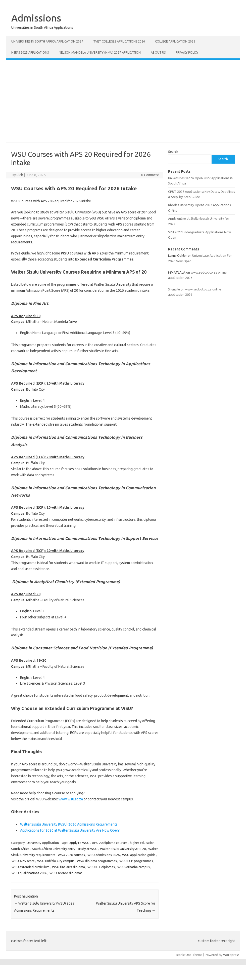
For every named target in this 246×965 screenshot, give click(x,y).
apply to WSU (79, 842)
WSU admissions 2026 (103, 855)
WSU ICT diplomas (101, 867)
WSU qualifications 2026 (29, 873)
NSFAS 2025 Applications (30, 52)
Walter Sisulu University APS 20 (123, 848)
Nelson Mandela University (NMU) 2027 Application (100, 52)
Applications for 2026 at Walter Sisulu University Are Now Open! (70, 830)
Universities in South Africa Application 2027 (47, 41)
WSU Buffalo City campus (55, 861)
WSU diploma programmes (97, 861)
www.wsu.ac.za (71, 799)
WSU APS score (23, 861)
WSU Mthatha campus (133, 867)
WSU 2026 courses (71, 855)
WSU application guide (139, 855)
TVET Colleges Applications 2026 (119, 41)
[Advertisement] (123, 101)
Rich (20, 175)
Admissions (36, 18)
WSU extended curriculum (31, 867)
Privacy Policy (187, 52)
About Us (158, 52)
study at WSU (87, 848)
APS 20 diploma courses (109, 842)
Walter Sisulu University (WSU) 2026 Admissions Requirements (69, 824)
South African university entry (53, 848)
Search (173, 151)
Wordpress (231, 954)
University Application (43, 842)
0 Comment (150, 175)
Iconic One (183, 954)
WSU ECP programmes (136, 861)
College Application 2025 (175, 41)
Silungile (174, 289)
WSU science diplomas (66, 873)
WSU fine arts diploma (68, 867)
